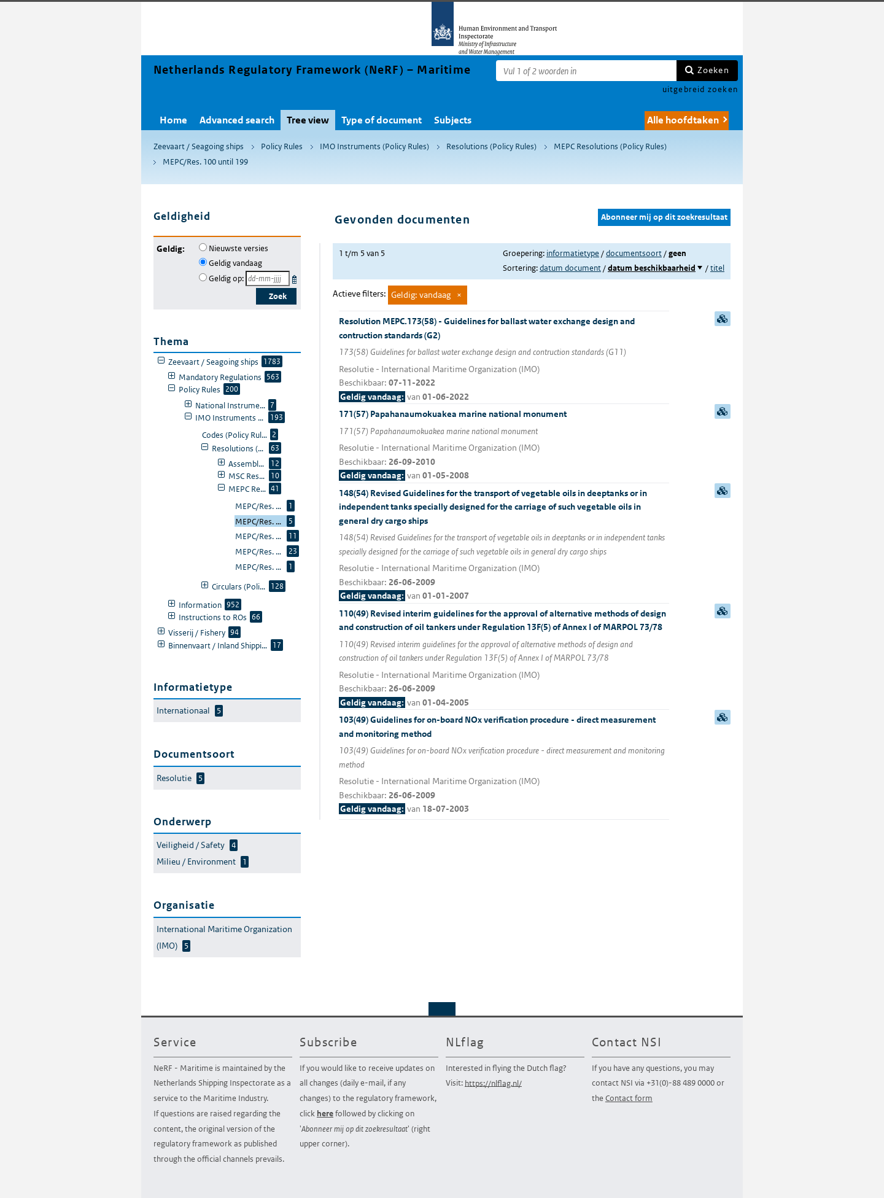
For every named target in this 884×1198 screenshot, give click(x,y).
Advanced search (237, 120)
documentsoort (634, 253)
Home (173, 120)
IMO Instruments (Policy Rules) (374, 146)
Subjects (452, 120)
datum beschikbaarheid (652, 268)
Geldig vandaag (235, 263)
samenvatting (723, 318)
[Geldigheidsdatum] (268, 278)
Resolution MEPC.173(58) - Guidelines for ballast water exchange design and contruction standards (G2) (504, 359)
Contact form (629, 1098)
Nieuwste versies (238, 248)
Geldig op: (226, 278)
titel (717, 268)
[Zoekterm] (586, 70)
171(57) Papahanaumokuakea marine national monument (504, 445)
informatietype (572, 253)
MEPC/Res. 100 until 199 (205, 162)
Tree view (308, 120)
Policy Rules (282, 146)
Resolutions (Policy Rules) (491, 146)
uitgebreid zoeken (700, 89)
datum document (570, 268)
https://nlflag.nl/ (493, 1083)
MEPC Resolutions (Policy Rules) (610, 146)
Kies (295, 277)
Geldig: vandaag (421, 294)
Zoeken (713, 70)
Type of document (381, 120)
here (325, 1113)
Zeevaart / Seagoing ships (198, 146)
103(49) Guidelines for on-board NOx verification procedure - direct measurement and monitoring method (504, 765)
